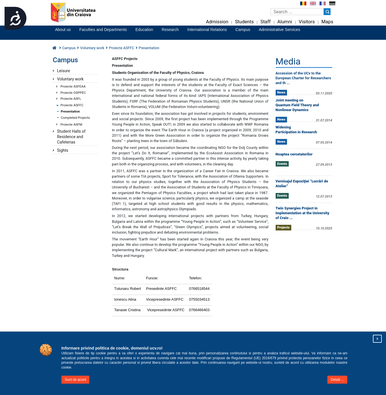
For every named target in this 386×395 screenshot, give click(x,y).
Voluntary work (70, 79)
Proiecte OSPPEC (73, 93)
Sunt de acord (75, 380)
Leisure (63, 70)
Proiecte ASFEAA (73, 86)
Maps (327, 21)
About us (63, 29)
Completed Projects (75, 118)
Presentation (70, 111)
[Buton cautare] (327, 11)
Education (144, 29)
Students (244, 21)
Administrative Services (279, 29)
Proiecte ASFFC (72, 105)
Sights (62, 150)
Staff (266, 21)
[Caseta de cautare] (297, 11)
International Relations (207, 29)
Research (170, 29)
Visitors (307, 21)
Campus (243, 29)
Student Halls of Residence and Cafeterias (71, 136)
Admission (217, 21)
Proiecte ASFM (71, 124)
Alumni (284, 21)
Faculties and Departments (103, 29)
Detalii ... (337, 380)
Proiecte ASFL (71, 99)
